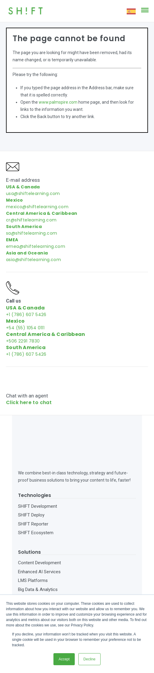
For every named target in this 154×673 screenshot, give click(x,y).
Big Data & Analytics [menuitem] (38, 567)
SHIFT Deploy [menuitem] (31, 492)
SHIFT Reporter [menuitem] (33, 501)
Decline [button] (89, 659)
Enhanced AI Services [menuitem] (39, 549)
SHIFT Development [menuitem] (37, 484)
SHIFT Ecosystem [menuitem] (35, 510)
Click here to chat (29, 402)
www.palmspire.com (58, 102)
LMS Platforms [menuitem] (33, 558)
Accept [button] (64, 659)
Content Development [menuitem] (39, 540)
